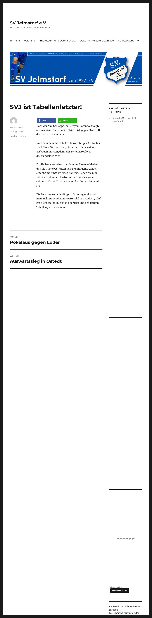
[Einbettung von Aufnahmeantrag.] (125, 484)
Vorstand (29, 40)
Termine (15, 40)
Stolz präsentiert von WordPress (75, 579)
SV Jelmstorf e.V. (28, 22)
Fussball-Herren (18, 136)
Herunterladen (120, 536)
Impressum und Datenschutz (57, 40)
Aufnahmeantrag (116, 533)
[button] (46, 120)
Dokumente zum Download (97, 40)
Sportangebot (126, 40)
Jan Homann (16, 127)
